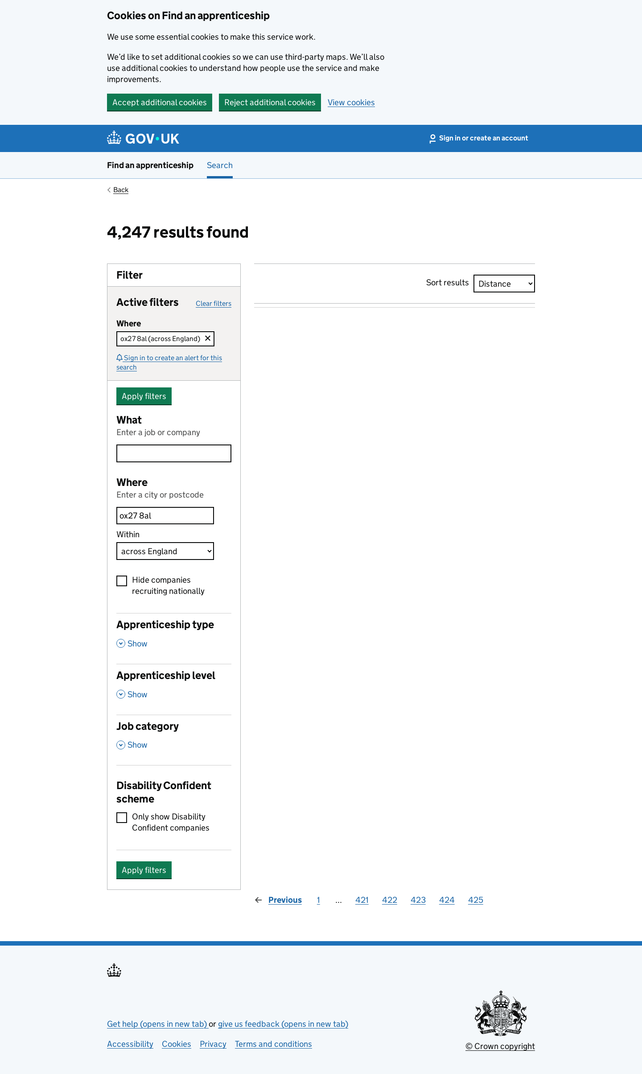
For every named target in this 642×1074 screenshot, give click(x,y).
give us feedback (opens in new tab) (283, 1024)
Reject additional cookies (270, 102)
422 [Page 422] (389, 900)
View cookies (351, 102)
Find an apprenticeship (150, 165)
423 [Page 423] (418, 900)
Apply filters (144, 396)
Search (220, 165)
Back (120, 189)
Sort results (447, 282)
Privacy (213, 1044)
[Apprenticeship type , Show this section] (173, 638)
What (129, 419)
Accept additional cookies (159, 102)
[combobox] (165, 515)
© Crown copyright (500, 1046)
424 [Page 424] (447, 900)
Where (132, 482)
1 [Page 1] (318, 900)
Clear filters (213, 303)
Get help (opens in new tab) (158, 1024)
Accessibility (130, 1044)
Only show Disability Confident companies (171, 822)
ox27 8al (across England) (160, 338)
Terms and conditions (273, 1044)
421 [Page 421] (362, 900)
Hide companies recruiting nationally (168, 585)
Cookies (176, 1044)
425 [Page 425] (475, 900)
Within (128, 534)
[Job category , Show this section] (173, 740)
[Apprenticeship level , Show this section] (173, 689)
